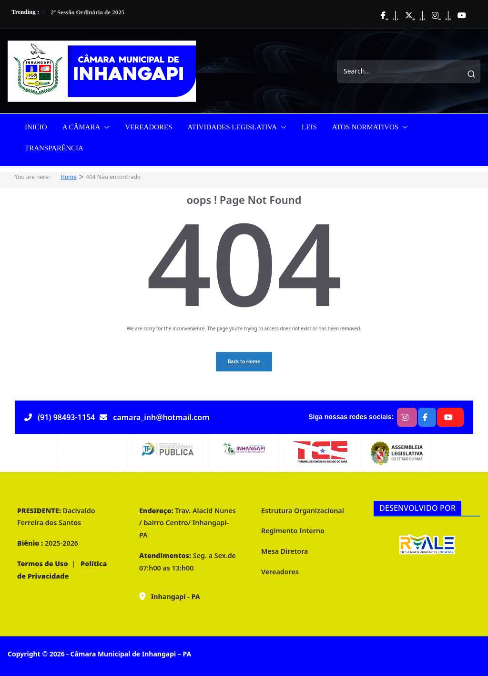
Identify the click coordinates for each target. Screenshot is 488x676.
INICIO (36, 127)
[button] (105, 127)
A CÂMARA (81, 127)
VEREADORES (148, 127)
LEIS (309, 127)
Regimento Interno (293, 530)
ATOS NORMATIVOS (365, 127)
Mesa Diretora (284, 551)
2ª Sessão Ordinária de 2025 (87, 12)
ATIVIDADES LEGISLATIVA (232, 127)
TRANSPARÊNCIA (54, 148)
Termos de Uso (42, 563)
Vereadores (280, 571)
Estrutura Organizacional (302, 510)
